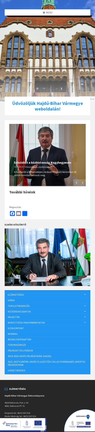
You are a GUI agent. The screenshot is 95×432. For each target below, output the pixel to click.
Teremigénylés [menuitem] (17, 344)
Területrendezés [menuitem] (19, 305)
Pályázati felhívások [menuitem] (20, 350)
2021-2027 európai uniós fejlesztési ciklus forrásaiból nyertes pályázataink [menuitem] (46, 363)
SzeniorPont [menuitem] (16, 328)
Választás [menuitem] (14, 317)
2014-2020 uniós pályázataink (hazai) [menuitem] (29, 356)
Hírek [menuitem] (11, 300)
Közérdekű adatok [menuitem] (19, 311)
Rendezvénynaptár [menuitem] (19, 339)
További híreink (22, 192)
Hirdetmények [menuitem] (16, 370)
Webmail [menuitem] (13, 333)
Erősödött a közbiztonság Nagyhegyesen (42, 162)
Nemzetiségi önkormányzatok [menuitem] (26, 322)
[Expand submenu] (85, 294)
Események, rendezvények (39, 166)
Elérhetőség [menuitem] (16, 294)
